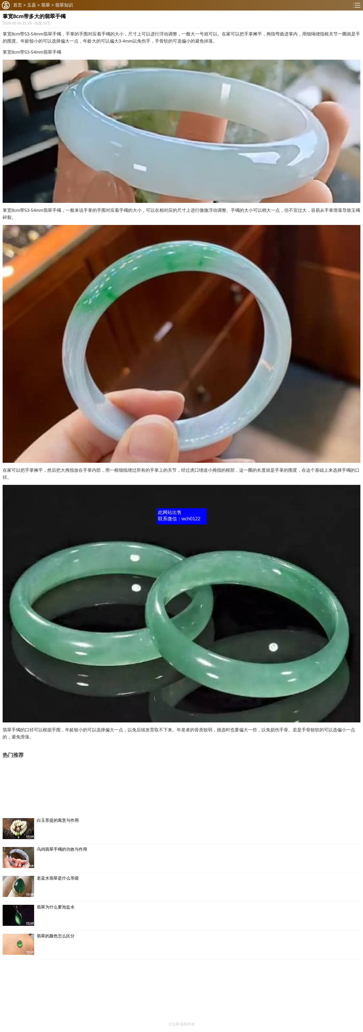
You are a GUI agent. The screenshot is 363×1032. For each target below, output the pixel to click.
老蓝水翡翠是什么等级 (58, 878)
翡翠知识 (64, 5)
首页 (17, 5)
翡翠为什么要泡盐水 (56, 907)
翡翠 (45, 5)
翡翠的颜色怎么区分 (56, 936)
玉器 (31, 5)
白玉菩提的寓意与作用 (58, 820)
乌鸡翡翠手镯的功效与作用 (62, 849)
